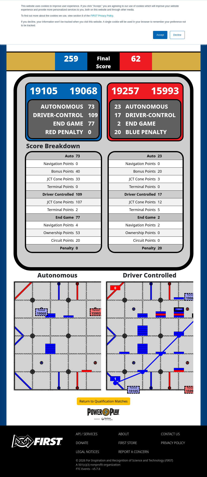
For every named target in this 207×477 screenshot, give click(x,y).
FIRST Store (127, 443)
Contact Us (170, 434)
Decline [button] (177, 35)
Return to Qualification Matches (103, 401)
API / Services (86, 434)
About (123, 434)
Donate (82, 443)
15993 (165, 90)
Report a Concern (133, 452)
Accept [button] (160, 35)
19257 (125, 90)
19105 (44, 90)
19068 (83, 90)
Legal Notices (87, 452)
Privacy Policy (102, 15)
